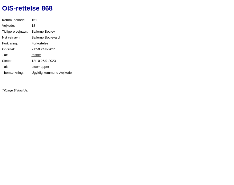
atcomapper (40, 67)
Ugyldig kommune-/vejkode (51, 73)
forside (22, 90)
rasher (36, 55)
